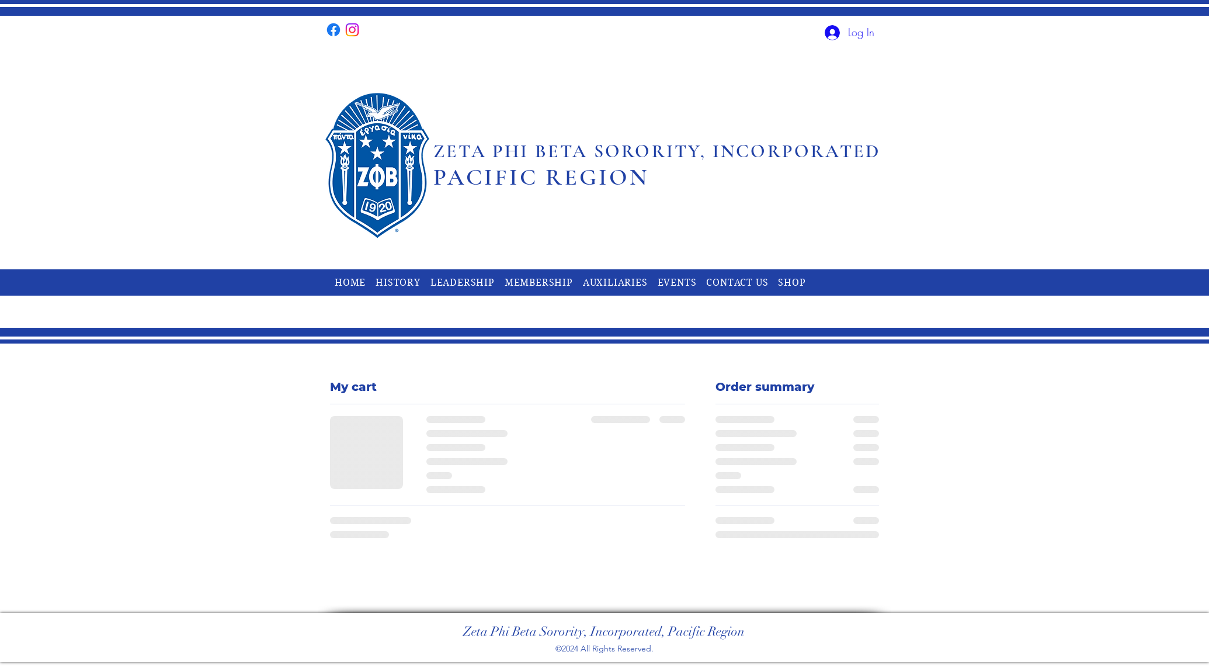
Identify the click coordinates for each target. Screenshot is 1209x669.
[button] (398, 282)
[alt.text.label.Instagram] (352, 30)
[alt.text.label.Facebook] (333, 30)
